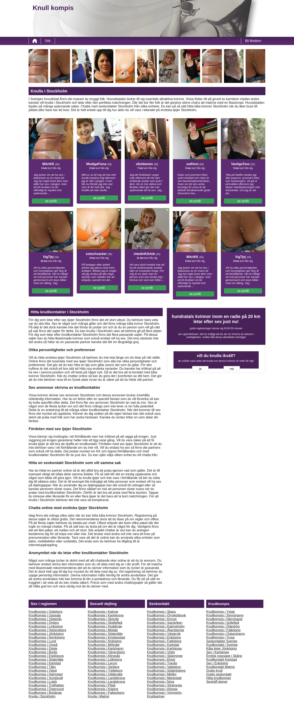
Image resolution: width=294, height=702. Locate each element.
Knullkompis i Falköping (164, 641)
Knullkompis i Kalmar (103, 611)
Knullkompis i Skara (161, 611)
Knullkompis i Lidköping (105, 659)
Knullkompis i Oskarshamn (225, 634)
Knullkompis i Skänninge (165, 656)
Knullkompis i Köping (103, 689)
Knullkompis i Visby (161, 652)
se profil (51, 201)
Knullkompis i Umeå (43, 645)
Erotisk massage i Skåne (224, 656)
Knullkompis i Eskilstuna (46, 656)
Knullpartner (156, 696)
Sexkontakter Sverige (221, 641)
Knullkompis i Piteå (101, 685)
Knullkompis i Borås (43, 652)
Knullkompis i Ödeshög (223, 626)
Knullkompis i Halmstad (45, 674)
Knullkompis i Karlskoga (164, 648)
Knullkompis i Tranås (162, 663)
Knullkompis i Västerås (45, 619)
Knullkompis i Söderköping (166, 670)
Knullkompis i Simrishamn (225, 615)
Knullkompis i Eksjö (161, 659)
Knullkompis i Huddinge (105, 626)
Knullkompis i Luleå (43, 681)
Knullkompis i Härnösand (224, 619)
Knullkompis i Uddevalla (105, 674)
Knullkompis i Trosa (220, 637)
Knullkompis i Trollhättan (46, 685)
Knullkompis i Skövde (103, 619)
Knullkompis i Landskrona (106, 678)
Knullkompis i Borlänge (45, 692)
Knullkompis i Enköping (164, 637)
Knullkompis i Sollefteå (222, 622)
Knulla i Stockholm (42, 696)
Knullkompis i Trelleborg (105, 670)
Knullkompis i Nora (160, 681)
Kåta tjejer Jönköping (221, 648)
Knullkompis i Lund (42, 641)
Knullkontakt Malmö (220, 667)
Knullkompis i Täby (42, 667)
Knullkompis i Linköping (46, 626)
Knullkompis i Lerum (102, 663)
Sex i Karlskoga (217, 652)
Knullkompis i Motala (103, 630)
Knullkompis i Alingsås (104, 656)
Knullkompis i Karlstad (45, 663)
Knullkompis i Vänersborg (106, 652)
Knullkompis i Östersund (46, 689)
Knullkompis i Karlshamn (106, 648)
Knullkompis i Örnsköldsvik (166, 615)
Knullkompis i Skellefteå (105, 622)
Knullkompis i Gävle (43, 648)
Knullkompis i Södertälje (46, 659)
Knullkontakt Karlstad (221, 659)
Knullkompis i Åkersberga (165, 630)
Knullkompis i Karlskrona (106, 615)
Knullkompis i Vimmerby (164, 692)
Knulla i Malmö (98, 696)
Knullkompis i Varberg (103, 667)
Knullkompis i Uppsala (45, 615)
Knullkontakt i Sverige (222, 645)
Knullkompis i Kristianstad (106, 637)
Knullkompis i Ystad (220, 611)
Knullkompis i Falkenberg (106, 692)
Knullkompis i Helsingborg (47, 630)
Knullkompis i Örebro (44, 622)
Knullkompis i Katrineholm (166, 626)
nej (232, 368)
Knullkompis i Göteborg (45, 611)
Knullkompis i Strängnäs (164, 685)
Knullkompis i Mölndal (103, 645)
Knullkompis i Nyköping (104, 641)
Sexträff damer (217, 681)
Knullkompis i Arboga (162, 689)
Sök (48, 41)
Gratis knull (214, 670)
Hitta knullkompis (218, 678)
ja (200, 368)
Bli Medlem (253, 41)
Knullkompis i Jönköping (46, 634)
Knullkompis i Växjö (43, 670)
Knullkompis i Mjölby (162, 674)
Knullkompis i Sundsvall (46, 678)
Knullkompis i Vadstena (164, 667)
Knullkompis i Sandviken (164, 622)
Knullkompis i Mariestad (164, 678)
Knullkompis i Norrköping (47, 637)
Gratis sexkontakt (219, 674)
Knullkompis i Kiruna (162, 619)
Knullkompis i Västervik (164, 634)
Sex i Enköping (217, 663)
